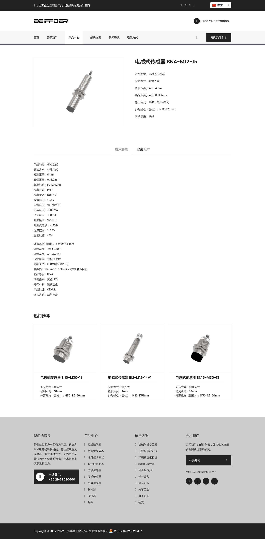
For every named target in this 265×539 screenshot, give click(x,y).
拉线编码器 (94, 444)
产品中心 (73, 38)
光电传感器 (94, 483)
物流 (141, 502)
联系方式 (132, 38)
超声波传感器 (96, 463)
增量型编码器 (96, 451)
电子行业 (143, 496)
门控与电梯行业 (147, 451)
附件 (90, 502)
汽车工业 (143, 489)
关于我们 (52, 38)
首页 (36, 38)
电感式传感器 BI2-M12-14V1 (129, 377)
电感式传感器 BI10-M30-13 (61, 377)
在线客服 (218, 37)
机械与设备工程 (147, 444)
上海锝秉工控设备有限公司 (81, 531)
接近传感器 (94, 476)
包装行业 (143, 483)
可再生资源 (145, 470)
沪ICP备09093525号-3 (127, 531)
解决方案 (95, 38)
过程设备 (143, 476)
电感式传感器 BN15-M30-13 (197, 377)
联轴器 (92, 489)
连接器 (92, 496)
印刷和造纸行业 (147, 457)
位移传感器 (94, 470)
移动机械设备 (146, 463)
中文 (220, 5)
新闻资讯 (114, 38)
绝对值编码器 (96, 457)
